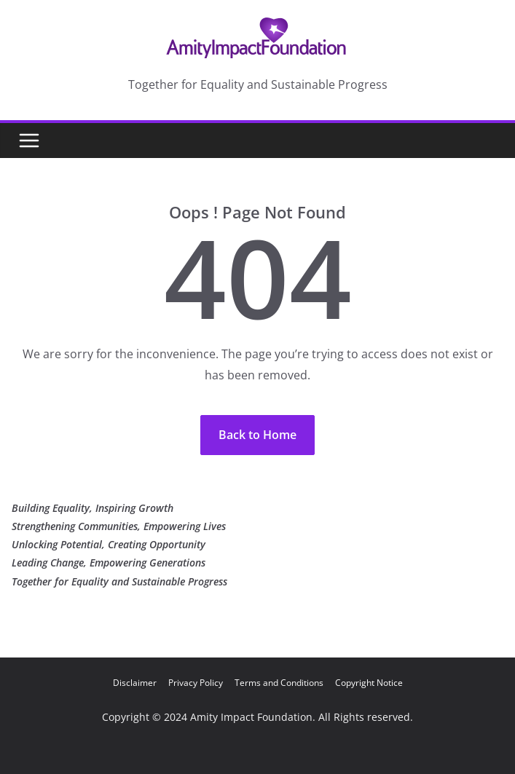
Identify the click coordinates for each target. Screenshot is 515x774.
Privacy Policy (195, 682)
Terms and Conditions (279, 682)
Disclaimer (135, 682)
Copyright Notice (369, 682)
